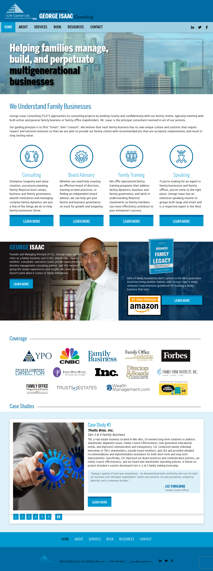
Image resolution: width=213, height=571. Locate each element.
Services (40, 27)
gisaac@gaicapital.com (140, 562)
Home (8, 27)
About (23, 27)
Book (57, 27)
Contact (96, 27)
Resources (76, 27)
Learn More (31, 222)
